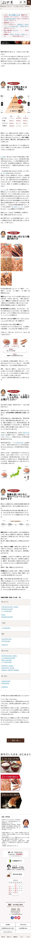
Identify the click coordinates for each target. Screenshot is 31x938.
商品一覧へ (16, 740)
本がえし (8, 437)
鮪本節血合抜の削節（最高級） (10, 607)
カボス (23, 34)
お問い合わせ (23, 924)
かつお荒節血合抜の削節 (8, 658)
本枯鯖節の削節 (6, 681)
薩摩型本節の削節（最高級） (10, 656)
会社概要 (8, 924)
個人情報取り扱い (23, 928)
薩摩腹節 (16, 670)
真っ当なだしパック (17, 206)
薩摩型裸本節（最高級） (8, 668)
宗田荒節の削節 (6, 641)
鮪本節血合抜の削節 (7, 617)
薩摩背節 (10, 670)
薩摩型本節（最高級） (8, 666)
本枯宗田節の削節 (6, 639)
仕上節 (2, 156)
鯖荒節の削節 (5, 683)
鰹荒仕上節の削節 (6, 660)
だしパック (4, 189)
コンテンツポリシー (7, 931)
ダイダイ (17, 34)
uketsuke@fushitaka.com (17, 914)
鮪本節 (3, 615)
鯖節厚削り (20, 24)
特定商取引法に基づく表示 (8, 928)
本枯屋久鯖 (5, 687)
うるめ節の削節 (6, 628)
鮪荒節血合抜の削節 (7, 609)
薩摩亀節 (4, 670)
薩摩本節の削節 (10, 18)
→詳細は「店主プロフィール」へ (10, 845)
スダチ (12, 34)
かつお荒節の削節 (18, 442)
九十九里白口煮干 (14, 26)
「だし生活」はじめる (18, 6)
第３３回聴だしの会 (14, 15)
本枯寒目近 (5, 645)
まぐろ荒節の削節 (6, 611)
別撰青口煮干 (23, 26)
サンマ (15, 30)
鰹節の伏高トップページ (6, 6)
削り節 (5, 173)
